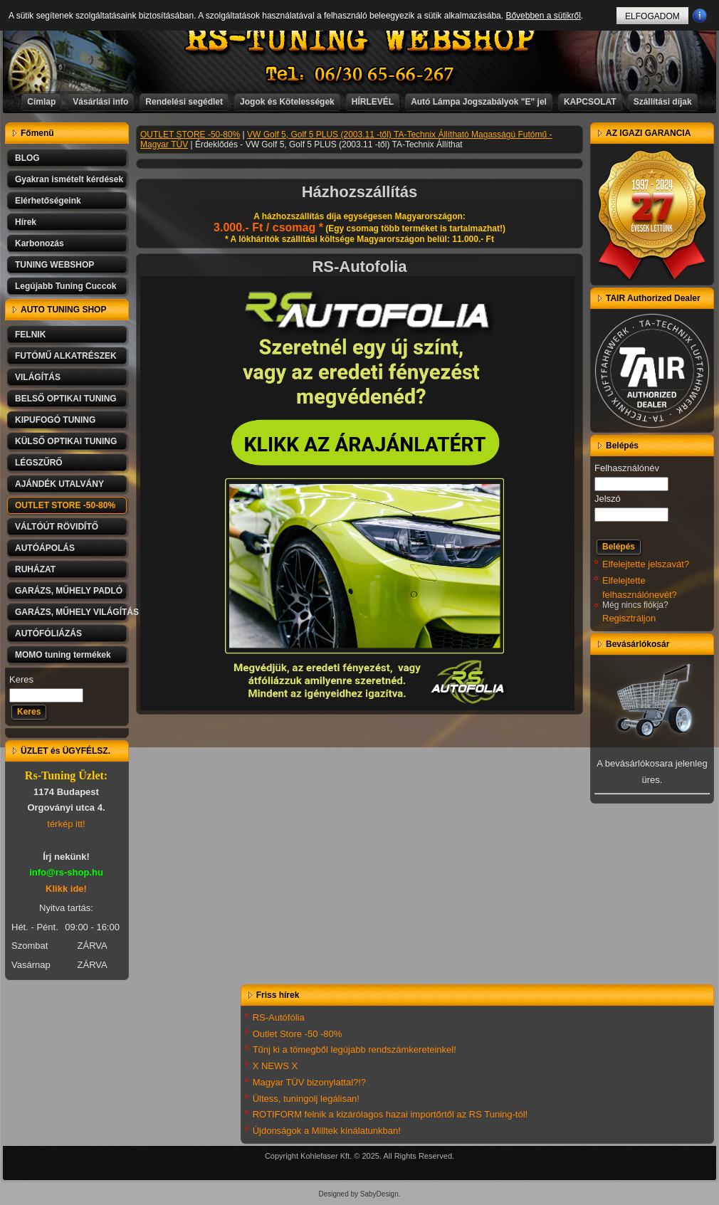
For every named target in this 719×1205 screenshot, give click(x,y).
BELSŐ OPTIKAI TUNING (66, 399)
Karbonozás (39, 243)
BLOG (27, 158)
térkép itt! (66, 824)
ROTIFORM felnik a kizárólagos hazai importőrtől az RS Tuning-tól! (390, 1114)
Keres (21, 679)
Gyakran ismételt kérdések (69, 179)
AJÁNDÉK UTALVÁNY (59, 484)
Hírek (25, 222)
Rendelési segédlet (184, 102)
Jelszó (607, 498)
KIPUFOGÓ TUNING (55, 420)
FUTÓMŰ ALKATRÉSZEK (66, 356)
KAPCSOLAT (590, 102)
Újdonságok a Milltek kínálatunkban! (327, 1130)
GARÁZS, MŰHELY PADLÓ (68, 591)
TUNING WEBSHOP (54, 265)
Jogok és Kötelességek (287, 102)
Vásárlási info (100, 102)
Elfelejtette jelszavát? (645, 564)
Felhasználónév (626, 468)
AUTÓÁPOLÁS (45, 548)
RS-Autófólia (279, 1017)
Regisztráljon (629, 618)
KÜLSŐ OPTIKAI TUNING (66, 441)
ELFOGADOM (652, 16)
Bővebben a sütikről (542, 16)
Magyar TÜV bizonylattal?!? (309, 1082)
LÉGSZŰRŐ (39, 463)
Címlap (41, 102)
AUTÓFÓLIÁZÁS (48, 633)
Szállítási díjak (663, 102)
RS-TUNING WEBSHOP (360, 39)
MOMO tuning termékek (63, 655)
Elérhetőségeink (48, 201)
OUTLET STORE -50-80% (65, 505)
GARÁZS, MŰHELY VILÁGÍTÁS (72, 612)
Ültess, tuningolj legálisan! (306, 1098)
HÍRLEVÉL (373, 102)
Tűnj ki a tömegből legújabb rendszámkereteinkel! (354, 1049)
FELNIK (30, 335)
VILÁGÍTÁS (38, 377)
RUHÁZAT (35, 569)
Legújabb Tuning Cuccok (65, 286)
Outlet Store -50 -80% (297, 1033)
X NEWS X (275, 1066)
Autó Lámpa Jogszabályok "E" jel (479, 102)
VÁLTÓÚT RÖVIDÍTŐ (56, 527)
